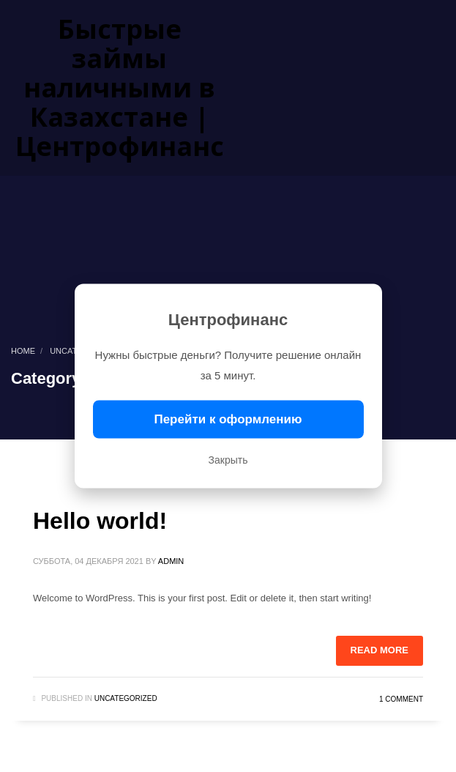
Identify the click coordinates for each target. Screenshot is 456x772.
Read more (379, 650)
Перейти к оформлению (228, 419)
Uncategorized (125, 698)
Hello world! (100, 521)
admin (171, 561)
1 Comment (401, 699)
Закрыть (228, 460)
